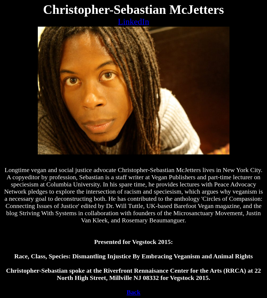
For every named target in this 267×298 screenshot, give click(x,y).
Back (133, 292)
